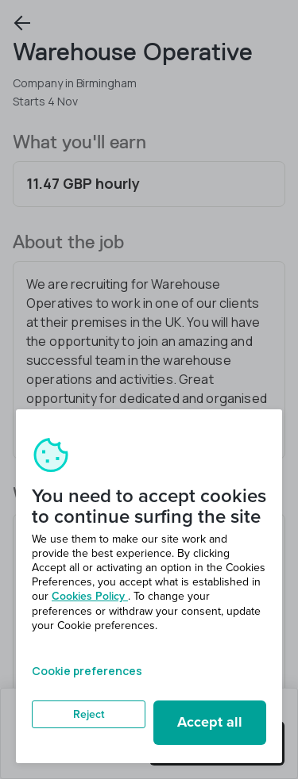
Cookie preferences (87, 670)
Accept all (209, 722)
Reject (88, 714)
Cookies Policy (90, 596)
